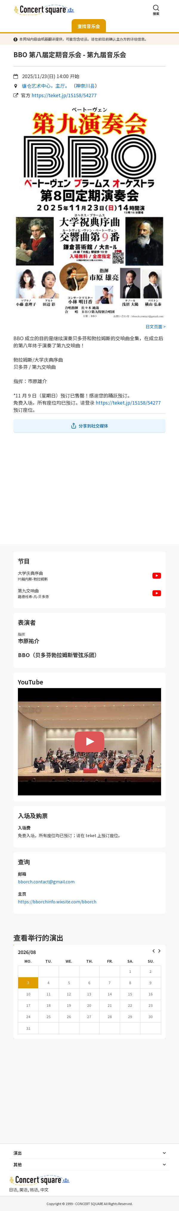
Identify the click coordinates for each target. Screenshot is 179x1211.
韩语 (34, 1190)
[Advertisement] (89, 488)
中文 (44, 1190)
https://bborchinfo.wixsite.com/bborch (57, 902)
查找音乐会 (89, 26)
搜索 (156, 9)
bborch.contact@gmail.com (46, 882)
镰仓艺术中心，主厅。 (46, 85)
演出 (17, 1153)
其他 (17, 1164)
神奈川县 (85, 85)
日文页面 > (156, 326)
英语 (23, 1190)
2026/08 (27, 952)
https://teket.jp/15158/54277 (64, 95)
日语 (13, 1190)
